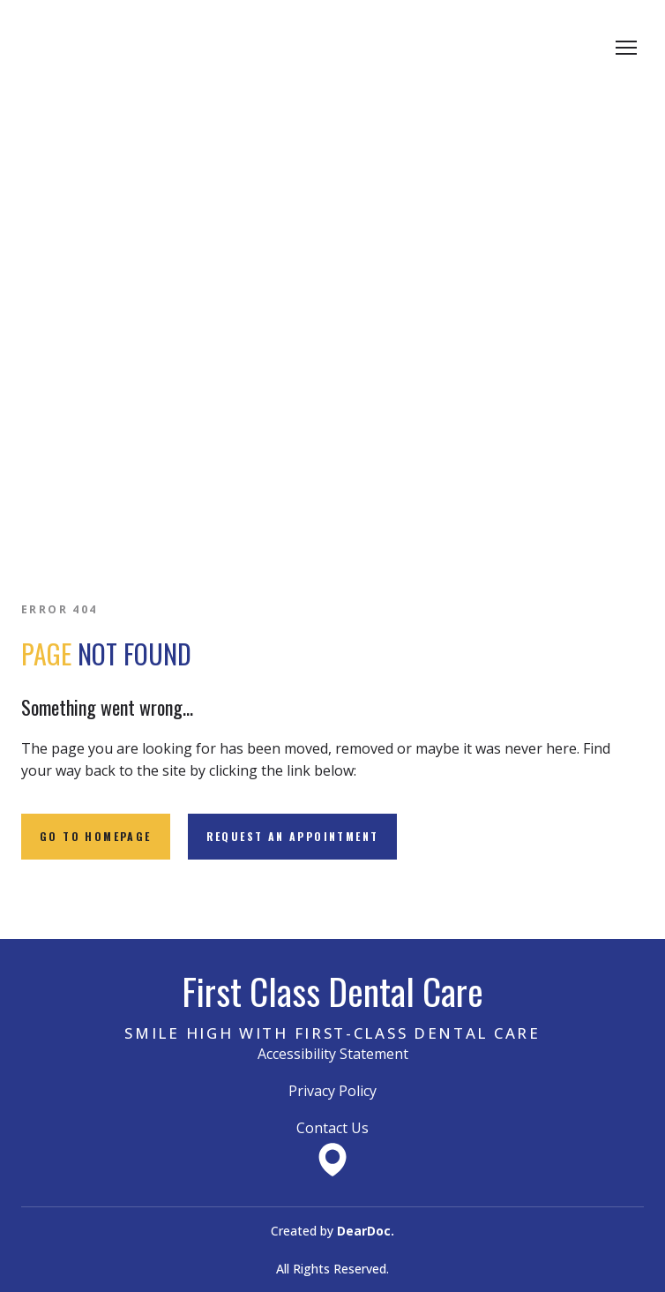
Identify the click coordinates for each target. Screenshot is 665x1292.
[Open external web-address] (332, 1160)
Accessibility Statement (333, 1053)
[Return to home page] (106, 47)
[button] (95, 837)
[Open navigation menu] (626, 47)
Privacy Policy (332, 1090)
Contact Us (332, 1128)
